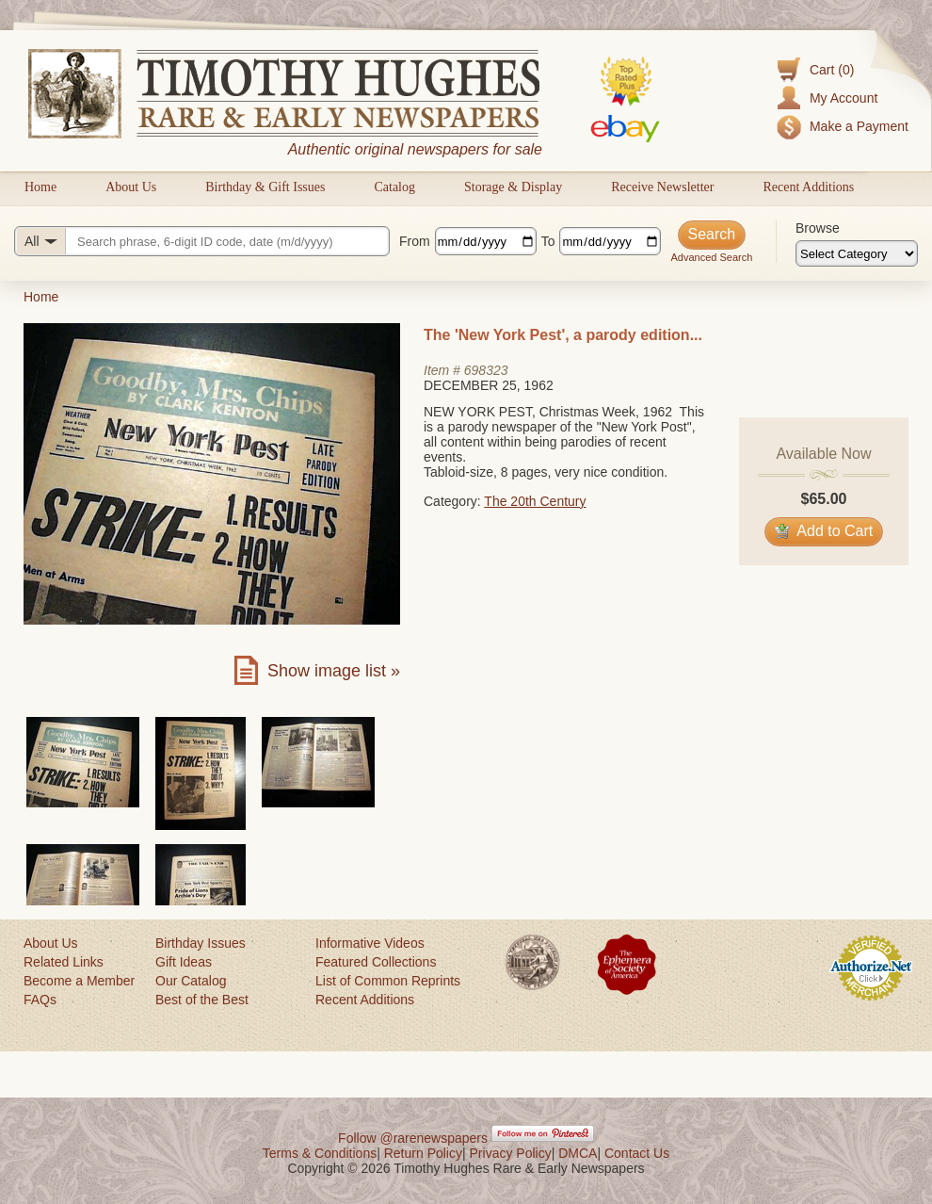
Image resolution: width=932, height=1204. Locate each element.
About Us (130, 187)
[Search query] (202, 241)
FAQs (40, 999)
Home (40, 187)
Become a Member (79, 980)
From (414, 241)
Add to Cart (824, 531)
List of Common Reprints (387, 980)
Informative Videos (370, 943)
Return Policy (423, 1153)
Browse (817, 228)
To (548, 241)
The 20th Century (535, 501)
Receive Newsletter (662, 187)
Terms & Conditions (320, 1153)
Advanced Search (711, 257)
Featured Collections (375, 961)
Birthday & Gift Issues (265, 187)
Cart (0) (832, 69)
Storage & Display (513, 187)
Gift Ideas (183, 961)
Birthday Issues (200, 943)
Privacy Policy (511, 1153)
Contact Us (636, 1153)
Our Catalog (190, 980)
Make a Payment (859, 126)
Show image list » (333, 670)
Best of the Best (202, 999)
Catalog (394, 187)
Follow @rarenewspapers (413, 1138)
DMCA (577, 1153)
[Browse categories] (856, 253)
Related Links (64, 961)
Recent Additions (808, 187)
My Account (843, 98)
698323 (486, 370)
